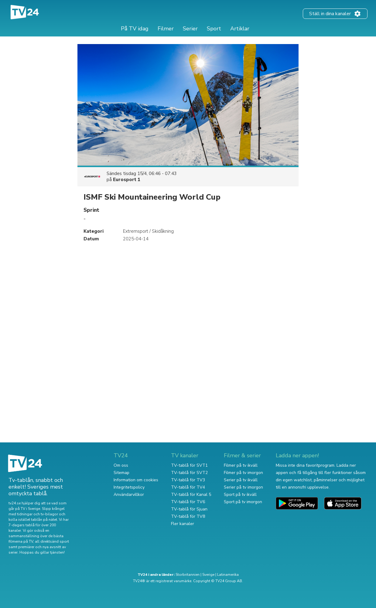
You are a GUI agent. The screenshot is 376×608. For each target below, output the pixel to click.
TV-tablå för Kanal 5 (191, 494)
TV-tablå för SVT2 (189, 473)
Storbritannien (188, 574)
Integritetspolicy (129, 487)
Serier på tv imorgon (243, 487)
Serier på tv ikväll (241, 480)
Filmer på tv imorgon (243, 473)
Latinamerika (228, 574)
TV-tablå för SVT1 (189, 465)
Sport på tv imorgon (243, 502)
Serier (190, 28)
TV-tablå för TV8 (188, 516)
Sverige (208, 574)
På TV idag (135, 28)
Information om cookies (136, 480)
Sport (214, 28)
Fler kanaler (182, 524)
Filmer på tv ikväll (241, 465)
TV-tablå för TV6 (188, 502)
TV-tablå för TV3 (188, 480)
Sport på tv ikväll (240, 494)
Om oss (121, 465)
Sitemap (121, 473)
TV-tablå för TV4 (188, 487)
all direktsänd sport (52, 541)
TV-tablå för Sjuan (189, 509)
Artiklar (239, 28)
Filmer (166, 28)
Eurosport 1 (126, 180)
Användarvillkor (129, 494)
